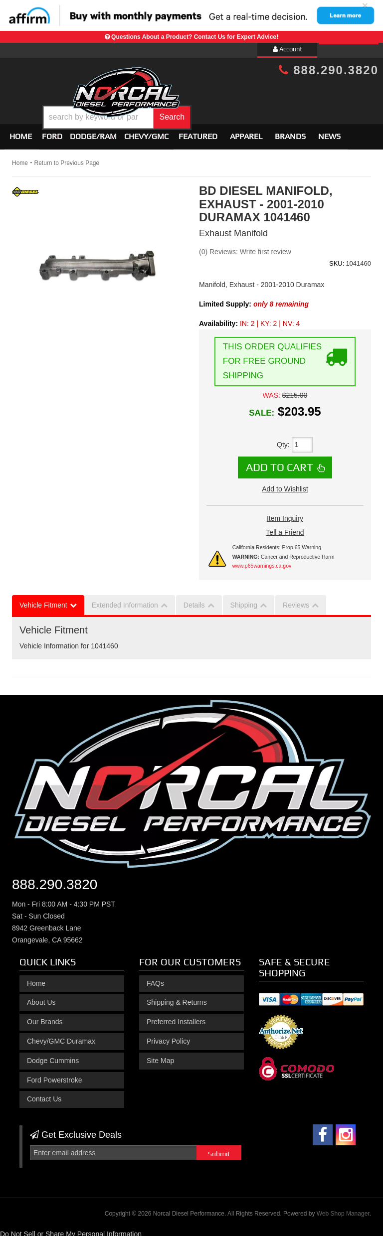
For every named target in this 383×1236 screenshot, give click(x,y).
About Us (41, 998)
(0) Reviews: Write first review (245, 247)
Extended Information (125, 601)
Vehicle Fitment (43, 601)
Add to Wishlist (285, 484)
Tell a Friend (285, 528)
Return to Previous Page (66, 158)
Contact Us (44, 1095)
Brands (290, 132)
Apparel (246, 132)
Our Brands (45, 1017)
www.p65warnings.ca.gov (261, 561)
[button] (206, 110)
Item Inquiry (285, 514)
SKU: (336, 259)
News (329, 132)
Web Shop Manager (343, 1209)
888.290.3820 (329, 70)
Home (20, 132)
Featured (198, 132)
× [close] (365, 5)
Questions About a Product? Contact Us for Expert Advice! (194, 36)
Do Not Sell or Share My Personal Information (71, 1230)
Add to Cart (279, 463)
